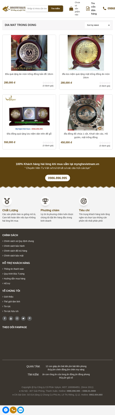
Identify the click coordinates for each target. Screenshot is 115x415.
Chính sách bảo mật (13, 255)
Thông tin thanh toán (14, 269)
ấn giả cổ (68, 377)
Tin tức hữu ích (11, 311)
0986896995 (20, 410)
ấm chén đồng (59, 369)
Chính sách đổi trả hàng (15, 251)
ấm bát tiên (63, 366)
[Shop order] (97, 25)
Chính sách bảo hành (14, 246)
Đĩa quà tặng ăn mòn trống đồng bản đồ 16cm (29, 74)
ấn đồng (71, 374)
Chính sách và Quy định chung (19, 241)
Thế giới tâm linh (12, 301)
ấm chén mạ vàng (75, 369)
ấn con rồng (48, 374)
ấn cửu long (60, 374)
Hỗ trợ (7, 283)
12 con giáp (51, 366)
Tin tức (7, 306)
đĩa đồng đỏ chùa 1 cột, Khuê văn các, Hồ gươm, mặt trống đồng (86, 135)
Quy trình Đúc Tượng (14, 273)
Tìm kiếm (55, 8)
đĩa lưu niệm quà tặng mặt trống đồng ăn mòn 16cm (86, 76)
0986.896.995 (57, 178)
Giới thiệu (8, 296)
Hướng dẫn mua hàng (14, 278)
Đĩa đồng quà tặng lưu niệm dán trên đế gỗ (29, 133)
